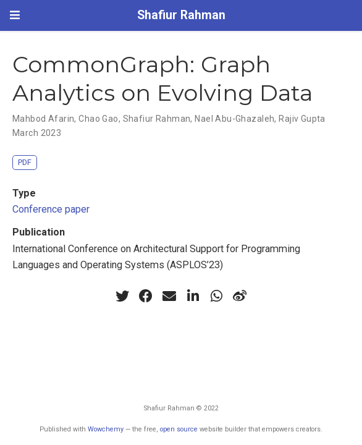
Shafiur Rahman (181, 15)
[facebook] (146, 296)
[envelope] (169, 296)
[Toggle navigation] (15, 15)
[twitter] (122, 296)
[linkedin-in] (192, 296)
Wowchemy (106, 429)
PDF (25, 162)
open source (179, 429)
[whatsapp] (216, 296)
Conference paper (51, 209)
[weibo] (239, 296)
